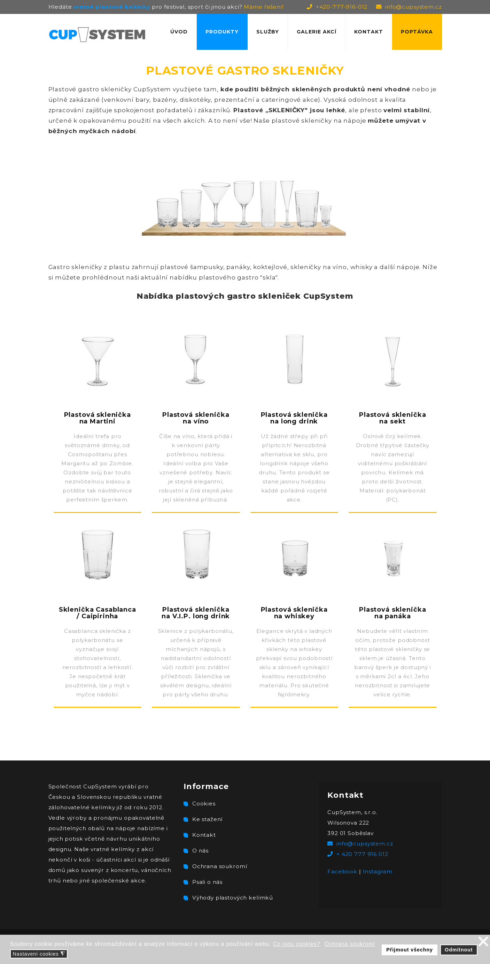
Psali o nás (207, 882)
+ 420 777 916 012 (362, 854)
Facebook (342, 871)
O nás (200, 850)
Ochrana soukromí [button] (350, 944)
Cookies (204, 803)
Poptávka (417, 32)
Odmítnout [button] (459, 949)
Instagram (378, 871)
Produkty (222, 32)
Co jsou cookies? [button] (296, 944)
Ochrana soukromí (219, 866)
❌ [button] (483, 941)
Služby (267, 32)
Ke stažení (207, 819)
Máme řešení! (263, 6)
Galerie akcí (316, 32)
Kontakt (368, 32)
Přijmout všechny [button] (409, 949)
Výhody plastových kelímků (232, 897)
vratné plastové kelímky (111, 6)
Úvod (179, 32)
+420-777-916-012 (342, 6)
